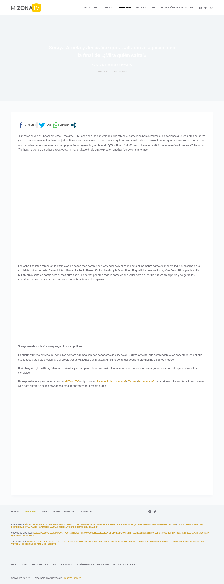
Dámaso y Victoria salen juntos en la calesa (52, 541)
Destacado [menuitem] (141, 7)
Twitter (132, 381)
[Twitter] (205, 8)
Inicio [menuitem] (87, 7)
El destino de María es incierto (39, 544)
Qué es (24, 564)
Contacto (36, 564)
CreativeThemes (72, 578)
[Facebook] (200, 8)
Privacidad (67, 564)
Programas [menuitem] (125, 7)
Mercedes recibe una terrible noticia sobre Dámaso (107, 541)
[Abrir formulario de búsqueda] (211, 8)
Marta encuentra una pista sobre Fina (154, 533)
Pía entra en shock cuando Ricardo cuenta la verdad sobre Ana (60, 524)
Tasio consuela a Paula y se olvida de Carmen (106, 533)
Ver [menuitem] (153, 7)
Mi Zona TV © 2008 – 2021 (125, 564)
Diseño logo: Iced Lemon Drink (93, 564)
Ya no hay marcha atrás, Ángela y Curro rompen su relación (64, 527)
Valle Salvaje (18, 541)
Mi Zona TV (72, 381)
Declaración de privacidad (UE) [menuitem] (177, 7)
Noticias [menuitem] (15, 511)
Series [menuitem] (110, 7)
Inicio (14, 565)
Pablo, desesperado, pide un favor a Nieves (56, 533)
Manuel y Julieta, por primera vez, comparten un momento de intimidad (136, 524)
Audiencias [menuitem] (86, 511)
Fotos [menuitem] (97, 7)
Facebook (103, 381)
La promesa (17, 524)
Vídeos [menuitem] (56, 511)
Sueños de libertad (21, 533)
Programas (120, 71)
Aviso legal (51, 564)
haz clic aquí (118, 381)
